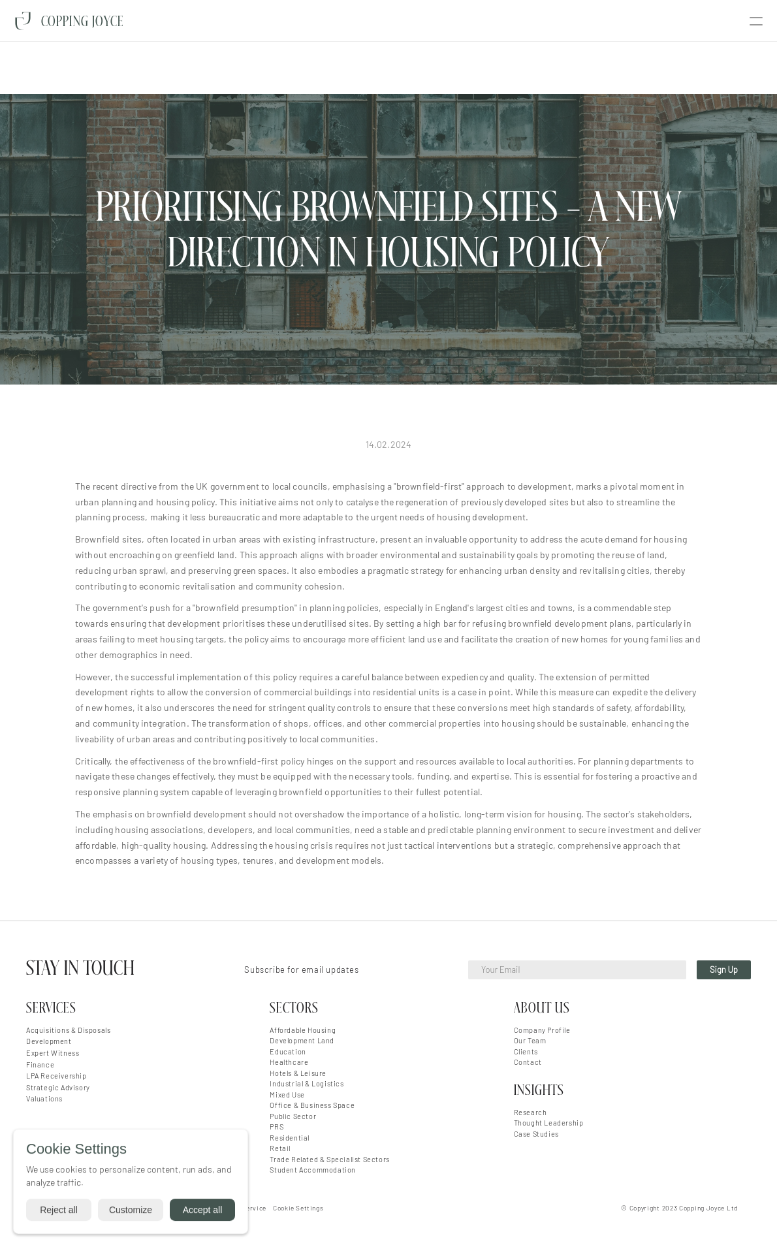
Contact (528, 1062)
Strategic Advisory (58, 1087)
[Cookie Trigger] (298, 1208)
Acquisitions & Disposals (68, 1030)
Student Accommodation (313, 1169)
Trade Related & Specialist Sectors (329, 1159)
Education (288, 1051)
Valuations (44, 1098)
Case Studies (536, 1133)
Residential (289, 1137)
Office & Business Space (312, 1105)
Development (49, 1041)
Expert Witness (52, 1053)
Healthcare (289, 1062)
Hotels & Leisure (298, 1073)
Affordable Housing (303, 1030)
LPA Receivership (56, 1075)
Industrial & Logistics (306, 1083)
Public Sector (293, 1116)
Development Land (302, 1040)
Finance (40, 1064)
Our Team (530, 1040)
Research (530, 1112)
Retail (280, 1148)
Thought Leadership (549, 1122)
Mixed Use (287, 1094)
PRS (276, 1126)
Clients (526, 1051)
